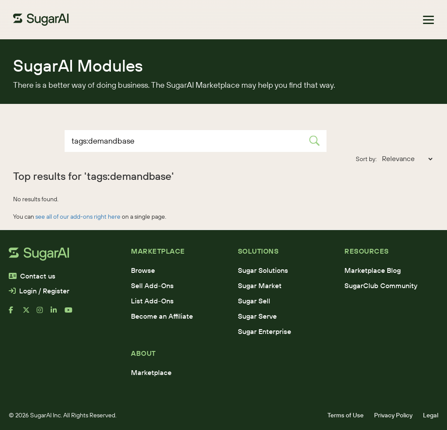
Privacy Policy (393, 415)
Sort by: (366, 159)
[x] (30, 313)
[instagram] (44, 313)
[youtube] (72, 313)
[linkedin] (58, 313)
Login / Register (39, 291)
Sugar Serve (257, 316)
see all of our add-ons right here (77, 216)
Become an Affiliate (162, 316)
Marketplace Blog (372, 270)
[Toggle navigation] (428, 20)
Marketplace (151, 372)
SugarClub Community (380, 285)
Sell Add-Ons (152, 285)
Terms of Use (345, 415)
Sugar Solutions (263, 270)
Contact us (32, 276)
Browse (143, 270)
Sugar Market (260, 285)
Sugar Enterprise (264, 331)
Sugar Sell (254, 300)
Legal (430, 415)
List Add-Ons (152, 300)
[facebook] (16, 313)
